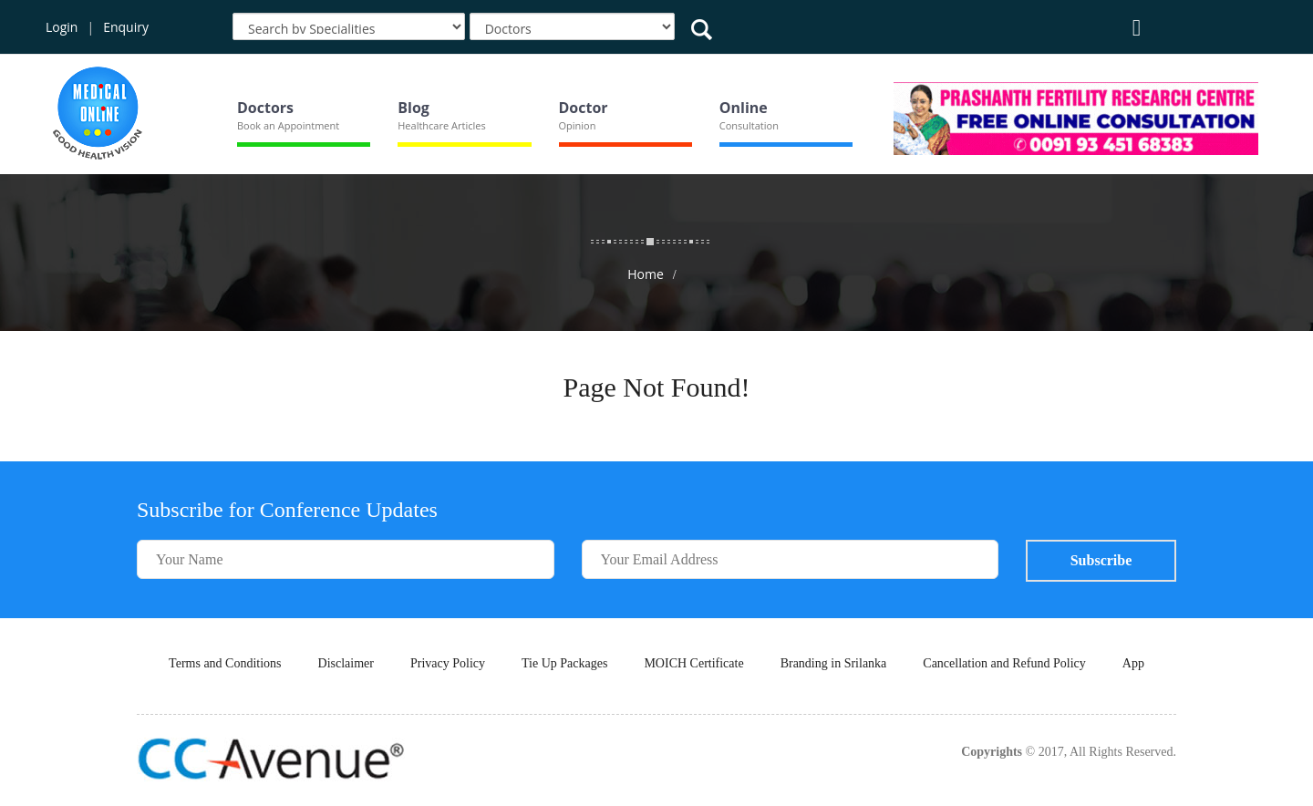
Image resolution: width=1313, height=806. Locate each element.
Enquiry (126, 27)
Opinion (577, 125)
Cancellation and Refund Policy (1004, 663)
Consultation (749, 125)
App (1133, 663)
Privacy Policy (447, 663)
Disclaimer (346, 663)
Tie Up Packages (564, 663)
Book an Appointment (288, 125)
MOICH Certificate (693, 663)
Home (645, 274)
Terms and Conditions (225, 663)
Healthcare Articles (441, 125)
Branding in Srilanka (834, 663)
